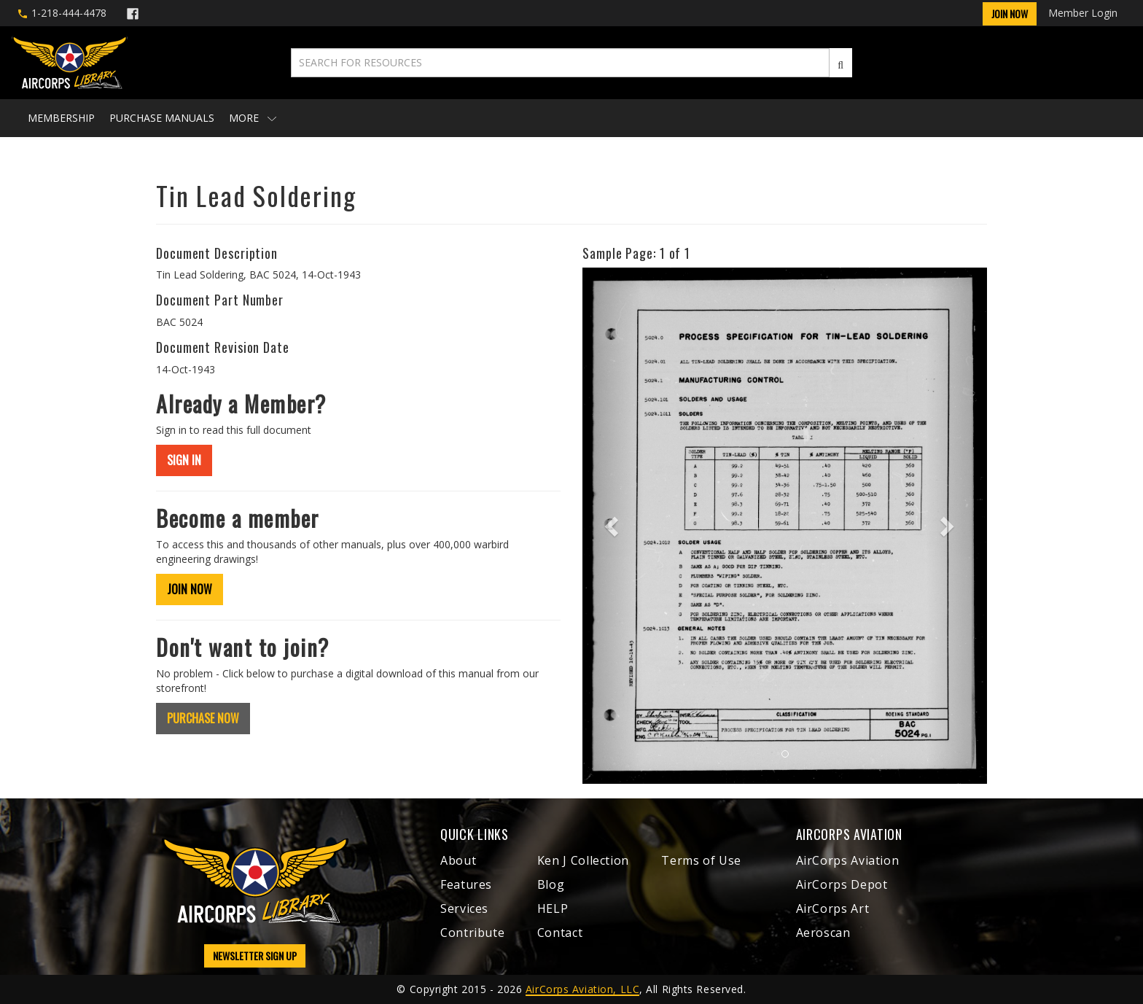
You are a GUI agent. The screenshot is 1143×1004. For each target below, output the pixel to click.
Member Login (1082, 13)
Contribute (472, 933)
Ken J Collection (583, 860)
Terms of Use (701, 860)
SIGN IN (184, 460)
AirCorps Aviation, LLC (582, 989)
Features (466, 884)
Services (464, 908)
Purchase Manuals (161, 118)
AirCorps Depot (842, 884)
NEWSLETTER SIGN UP (255, 955)
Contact (559, 933)
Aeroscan (823, 933)
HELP (553, 908)
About (458, 860)
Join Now (1009, 13)
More (252, 118)
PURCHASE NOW (203, 718)
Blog (551, 884)
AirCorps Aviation (848, 860)
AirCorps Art (833, 908)
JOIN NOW (189, 589)
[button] (612, 525)
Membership (61, 118)
